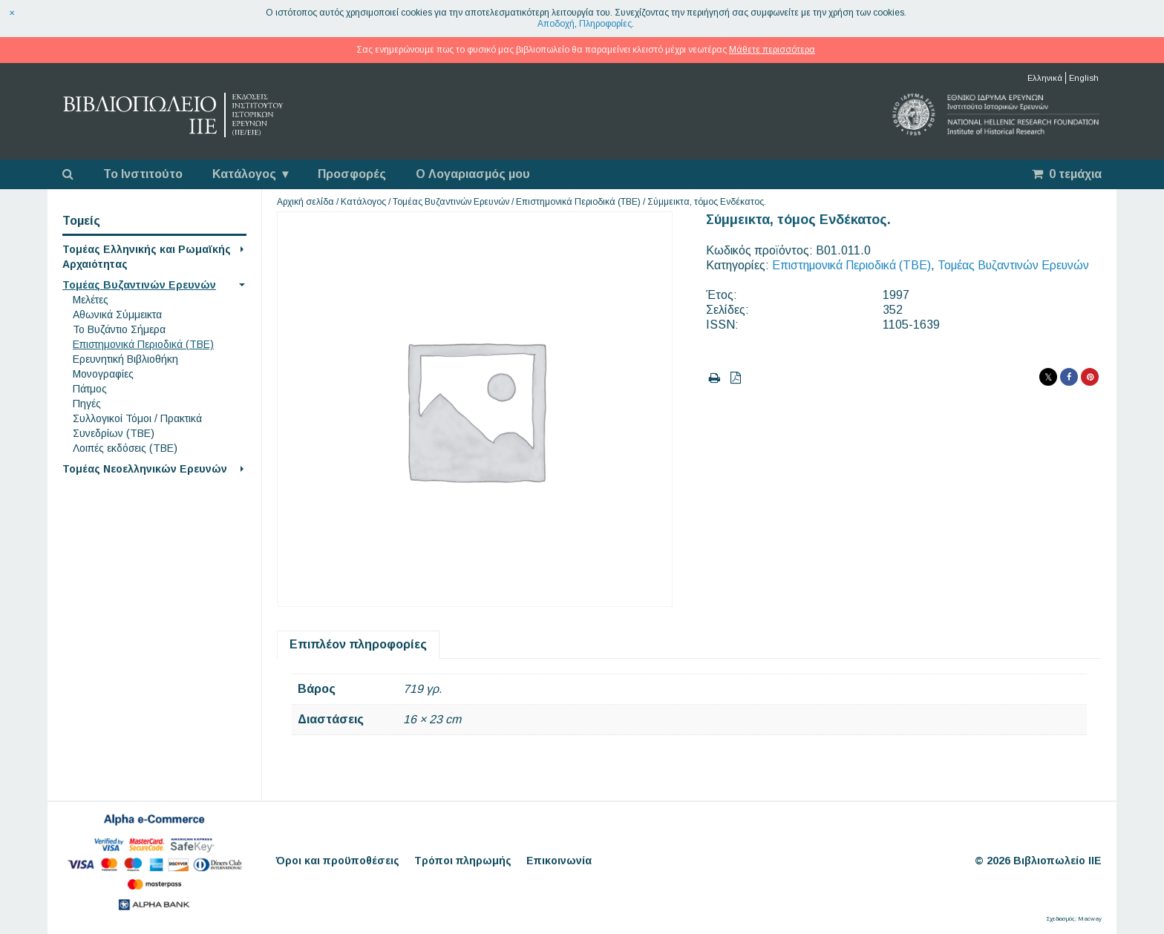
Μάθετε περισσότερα (772, 50)
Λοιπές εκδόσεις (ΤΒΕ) (125, 448)
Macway (1090, 918)
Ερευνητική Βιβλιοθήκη (125, 359)
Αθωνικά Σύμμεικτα (117, 314)
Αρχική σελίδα (305, 202)
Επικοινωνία (559, 860)
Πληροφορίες (605, 24)
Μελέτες (90, 300)
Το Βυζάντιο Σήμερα (119, 329)
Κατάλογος (244, 174)
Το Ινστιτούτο (143, 174)
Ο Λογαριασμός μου (473, 174)
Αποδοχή (556, 24)
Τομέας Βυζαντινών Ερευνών (139, 285)
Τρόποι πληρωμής (462, 860)
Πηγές (87, 404)
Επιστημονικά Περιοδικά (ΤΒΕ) (143, 344)
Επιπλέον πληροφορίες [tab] (358, 644)
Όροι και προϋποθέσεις (337, 860)
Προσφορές (352, 174)
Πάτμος (90, 389)
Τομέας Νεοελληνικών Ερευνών (144, 469)
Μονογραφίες (103, 374)
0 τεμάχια (1067, 174)
